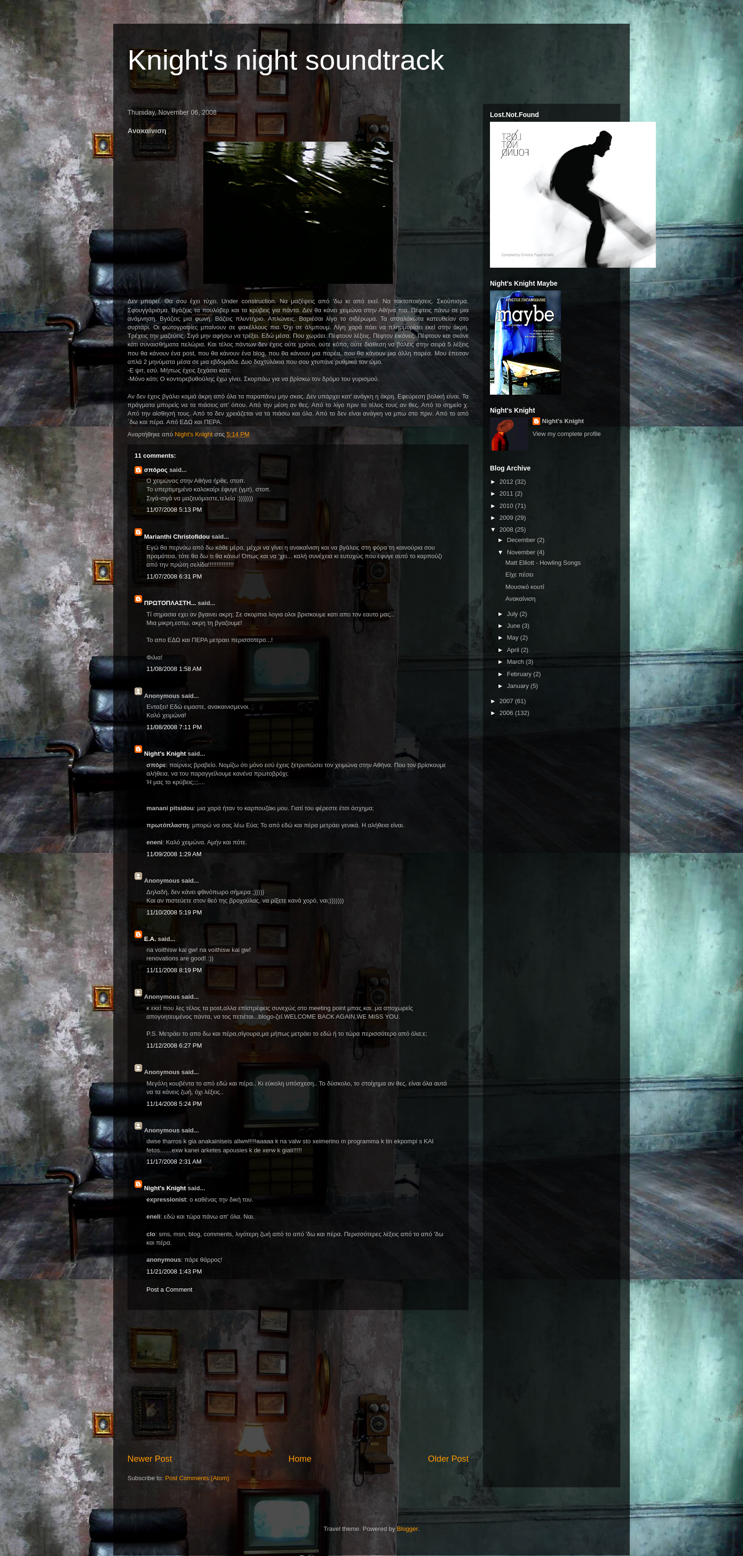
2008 (507, 529)
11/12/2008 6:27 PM (174, 1045)
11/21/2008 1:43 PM (174, 1271)
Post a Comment (169, 1289)
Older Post (448, 1459)
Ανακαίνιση (520, 598)
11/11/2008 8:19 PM (174, 970)
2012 (507, 481)
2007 (507, 701)
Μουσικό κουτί (524, 586)
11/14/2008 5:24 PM (174, 1103)
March (516, 661)
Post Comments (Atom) (197, 1478)
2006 (507, 712)
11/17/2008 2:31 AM (173, 1161)
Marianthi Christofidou (177, 536)
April (514, 649)
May (513, 637)
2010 (507, 505)
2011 (507, 493)
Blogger (407, 1528)
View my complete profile (567, 433)
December (522, 539)
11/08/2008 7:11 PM (174, 727)
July (513, 613)
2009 (507, 517)
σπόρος (156, 469)
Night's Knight (165, 753)
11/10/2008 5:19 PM (174, 912)
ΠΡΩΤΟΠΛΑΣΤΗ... (170, 602)
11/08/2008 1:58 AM (173, 668)
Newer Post (149, 1459)
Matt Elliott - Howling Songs (542, 562)
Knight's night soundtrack (285, 60)
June (514, 625)
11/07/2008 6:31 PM (174, 576)
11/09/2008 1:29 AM (173, 854)
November (522, 552)
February (520, 674)
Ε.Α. (150, 938)
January (519, 685)
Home (300, 1459)
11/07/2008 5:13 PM (174, 509)
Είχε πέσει (519, 574)
